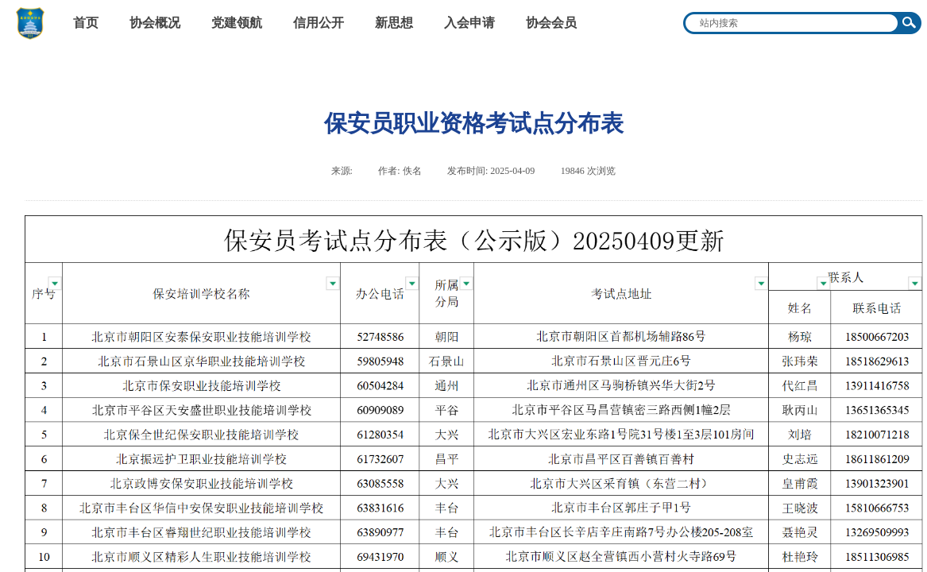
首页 (85, 22)
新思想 (394, 22)
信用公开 (318, 22)
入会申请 (469, 22)
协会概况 (154, 22)
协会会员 (551, 22)
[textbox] (792, 23)
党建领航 (236, 22)
